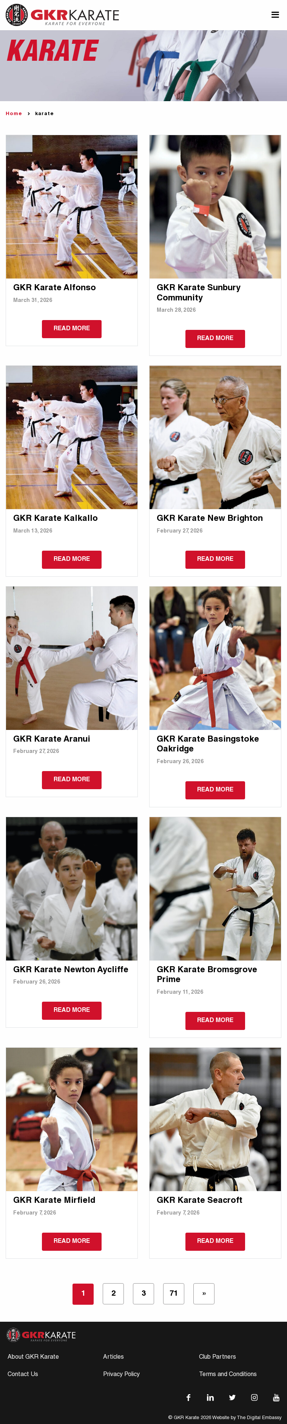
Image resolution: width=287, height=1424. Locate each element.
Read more (72, 329)
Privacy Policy (121, 1375)
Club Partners (217, 1358)
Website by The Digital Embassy (246, 1418)
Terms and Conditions (228, 1375)
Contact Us (23, 1375)
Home (14, 114)
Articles (113, 1358)
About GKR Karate (33, 1358)
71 (174, 1294)
